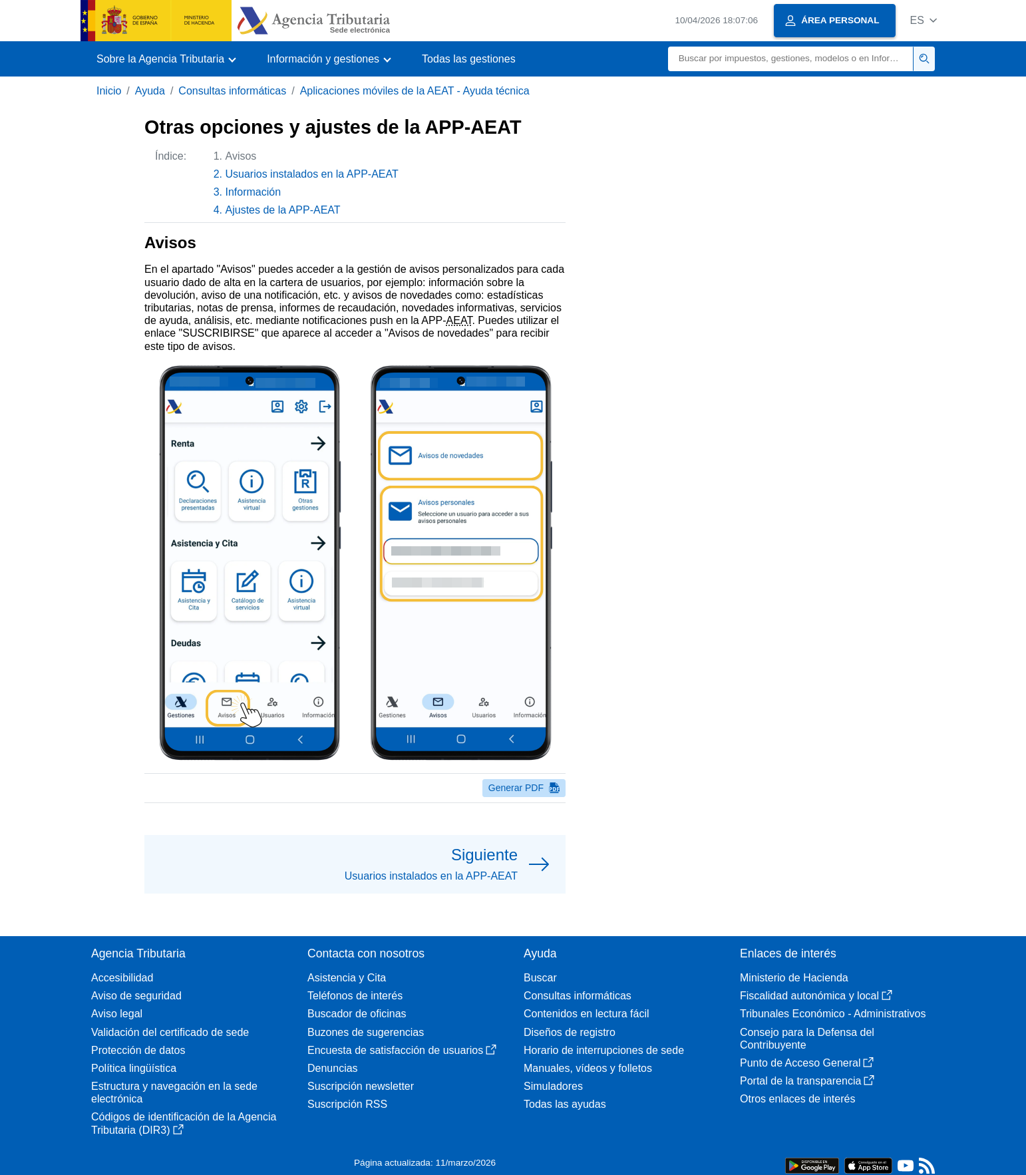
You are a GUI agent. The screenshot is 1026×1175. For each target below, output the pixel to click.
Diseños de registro (569, 1032)
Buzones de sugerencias (365, 1032)
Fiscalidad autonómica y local (816, 995)
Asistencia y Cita (346, 977)
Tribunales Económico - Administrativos (833, 1013)
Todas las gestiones (469, 59)
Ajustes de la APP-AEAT (283, 210)
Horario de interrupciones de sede (604, 1050)
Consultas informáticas (232, 90)
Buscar (540, 977)
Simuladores (553, 1086)
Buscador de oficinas (357, 1013)
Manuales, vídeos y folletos (588, 1068)
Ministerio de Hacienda (794, 977)
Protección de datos (138, 1050)
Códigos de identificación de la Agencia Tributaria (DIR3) (183, 1123)
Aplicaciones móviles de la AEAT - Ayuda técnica (415, 90)
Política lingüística (133, 1068)
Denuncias (332, 1068)
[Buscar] (791, 59)
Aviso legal (116, 1013)
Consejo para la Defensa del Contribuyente (807, 1039)
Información (253, 192)
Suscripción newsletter (360, 1086)
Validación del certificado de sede (170, 1032)
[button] (923, 20)
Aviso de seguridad (136, 995)
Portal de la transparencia (807, 1081)
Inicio (108, 90)
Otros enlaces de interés (797, 1098)
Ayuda (150, 90)
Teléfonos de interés (355, 995)
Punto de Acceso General (807, 1063)
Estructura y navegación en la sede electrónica (174, 1092)
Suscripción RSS (347, 1104)
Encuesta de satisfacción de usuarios (401, 1050)
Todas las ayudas (565, 1104)
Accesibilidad (122, 977)
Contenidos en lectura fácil (586, 1013)
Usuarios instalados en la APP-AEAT (312, 174)
